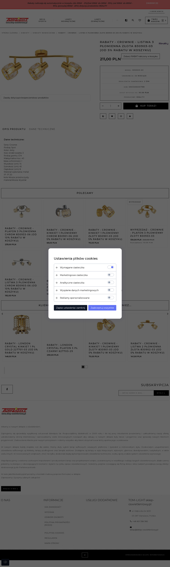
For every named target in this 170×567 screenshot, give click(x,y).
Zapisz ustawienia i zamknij (70, 308)
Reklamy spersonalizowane (75, 298)
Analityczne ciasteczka (72, 282)
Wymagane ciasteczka (72, 267)
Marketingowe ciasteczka (74, 275)
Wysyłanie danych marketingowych (79, 290)
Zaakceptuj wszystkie (102, 308)
